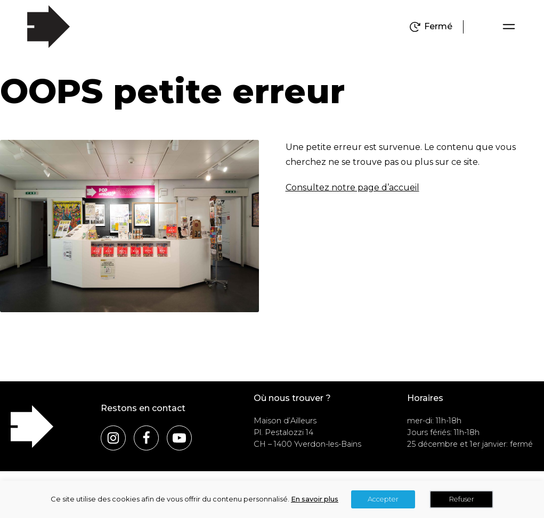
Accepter (383, 499)
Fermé (438, 26)
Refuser (461, 499)
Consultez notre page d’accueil (352, 187)
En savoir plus (314, 499)
